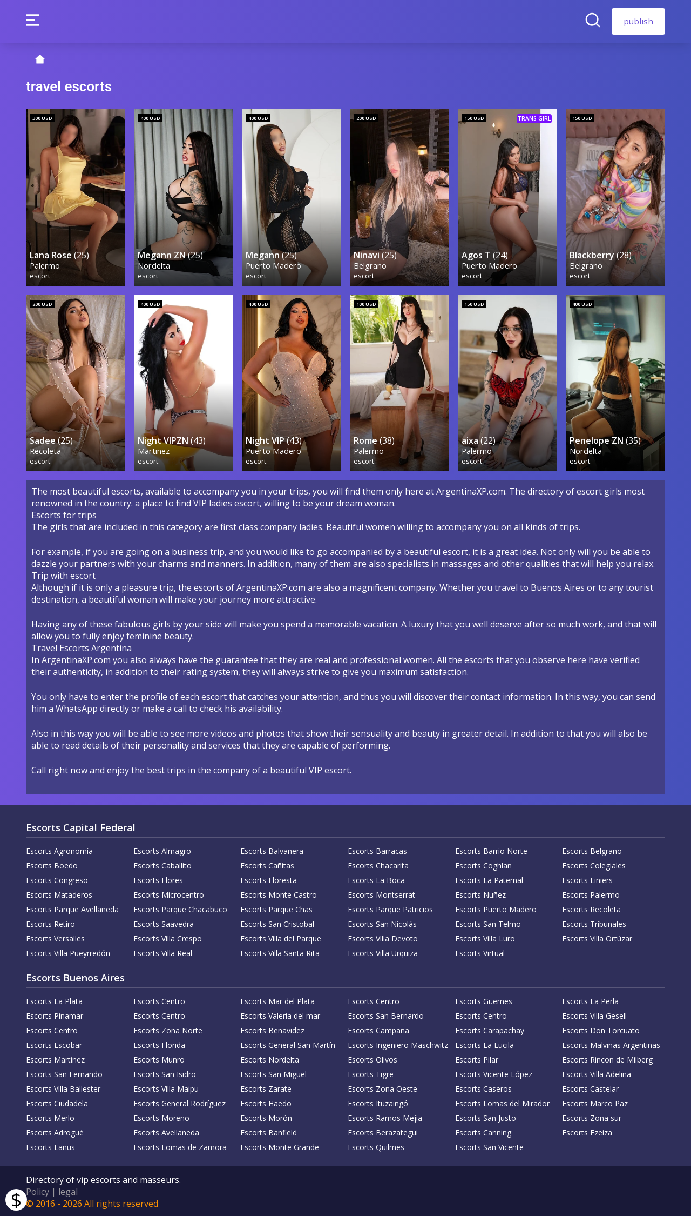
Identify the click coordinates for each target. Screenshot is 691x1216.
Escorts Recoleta (591, 908)
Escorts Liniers (587, 878)
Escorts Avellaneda (166, 1131)
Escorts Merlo (50, 1116)
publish (638, 21)
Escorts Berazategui (383, 1131)
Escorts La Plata (54, 999)
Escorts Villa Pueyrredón (68, 951)
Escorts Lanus (50, 1145)
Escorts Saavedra (163, 922)
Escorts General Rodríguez (179, 1102)
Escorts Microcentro (168, 893)
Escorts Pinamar (54, 1014)
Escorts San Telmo (488, 922)
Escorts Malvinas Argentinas (611, 1043)
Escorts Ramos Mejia (385, 1116)
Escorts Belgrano (592, 849)
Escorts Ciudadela (57, 1102)
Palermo (45, 264)
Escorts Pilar (476, 1058)
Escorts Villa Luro (485, 937)
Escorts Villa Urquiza (383, 951)
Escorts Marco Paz (595, 1102)
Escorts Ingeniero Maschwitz (398, 1043)
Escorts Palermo (591, 893)
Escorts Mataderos (59, 893)
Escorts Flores (158, 878)
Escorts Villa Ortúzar (597, 937)
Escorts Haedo (266, 1102)
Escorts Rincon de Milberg (607, 1058)
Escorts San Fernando (64, 1072)
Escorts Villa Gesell (594, 1014)
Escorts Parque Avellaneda (72, 908)
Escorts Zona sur (591, 1116)
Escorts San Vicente (489, 1145)
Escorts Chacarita (378, 864)
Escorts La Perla (590, 999)
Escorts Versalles (55, 937)
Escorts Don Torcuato (601, 1029)
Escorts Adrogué (55, 1131)
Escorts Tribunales (594, 922)
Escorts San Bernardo (386, 1014)
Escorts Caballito (162, 864)
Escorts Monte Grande (279, 1145)
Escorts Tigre (371, 1072)
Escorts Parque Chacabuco (180, 908)
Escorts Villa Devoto (383, 937)
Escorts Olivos (372, 1058)
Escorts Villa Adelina (596, 1072)
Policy (37, 1190)
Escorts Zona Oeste (382, 1087)
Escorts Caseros (483, 1087)
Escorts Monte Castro (278, 893)
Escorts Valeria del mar (280, 1014)
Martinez (154, 449)
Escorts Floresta (268, 878)
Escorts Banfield (268, 1131)
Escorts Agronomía (59, 849)
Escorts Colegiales (594, 864)
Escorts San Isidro (164, 1072)
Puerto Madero (274, 264)
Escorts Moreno (161, 1116)
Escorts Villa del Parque (280, 937)
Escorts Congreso (57, 878)
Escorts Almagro (162, 849)
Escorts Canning (483, 1131)
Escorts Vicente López (493, 1072)
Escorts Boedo (52, 864)
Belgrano (370, 264)
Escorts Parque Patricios (390, 908)
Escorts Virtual (480, 951)
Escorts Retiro (50, 922)
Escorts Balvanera (271, 849)
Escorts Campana (378, 1029)
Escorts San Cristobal (277, 922)
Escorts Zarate (266, 1087)
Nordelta (154, 264)
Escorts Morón (266, 1116)
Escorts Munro (159, 1058)
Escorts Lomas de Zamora (180, 1145)
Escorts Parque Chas (276, 908)
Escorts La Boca (376, 878)
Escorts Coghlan (483, 864)
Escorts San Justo (485, 1116)
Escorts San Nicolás (382, 922)
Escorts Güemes (483, 999)
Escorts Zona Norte (167, 1029)
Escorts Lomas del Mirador (502, 1102)
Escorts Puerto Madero (496, 908)
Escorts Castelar (590, 1087)
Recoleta (46, 449)
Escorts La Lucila (484, 1043)
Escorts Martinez (55, 1058)
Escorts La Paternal (489, 878)
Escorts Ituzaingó (378, 1102)
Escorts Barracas (377, 849)
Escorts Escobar (54, 1043)
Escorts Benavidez (272, 1029)
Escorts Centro (159, 999)
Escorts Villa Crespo (167, 937)
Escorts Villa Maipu (166, 1087)
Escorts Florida (159, 1043)
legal (68, 1190)
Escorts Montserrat (381, 893)
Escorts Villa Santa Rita (280, 951)
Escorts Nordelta (269, 1058)
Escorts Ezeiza (587, 1131)
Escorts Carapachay (489, 1029)
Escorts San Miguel (273, 1072)
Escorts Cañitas (267, 864)
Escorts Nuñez (480, 893)
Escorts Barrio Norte (491, 849)
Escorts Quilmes (376, 1145)
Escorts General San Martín (287, 1043)
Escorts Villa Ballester (63, 1087)
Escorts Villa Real (162, 951)
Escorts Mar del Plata (277, 999)
